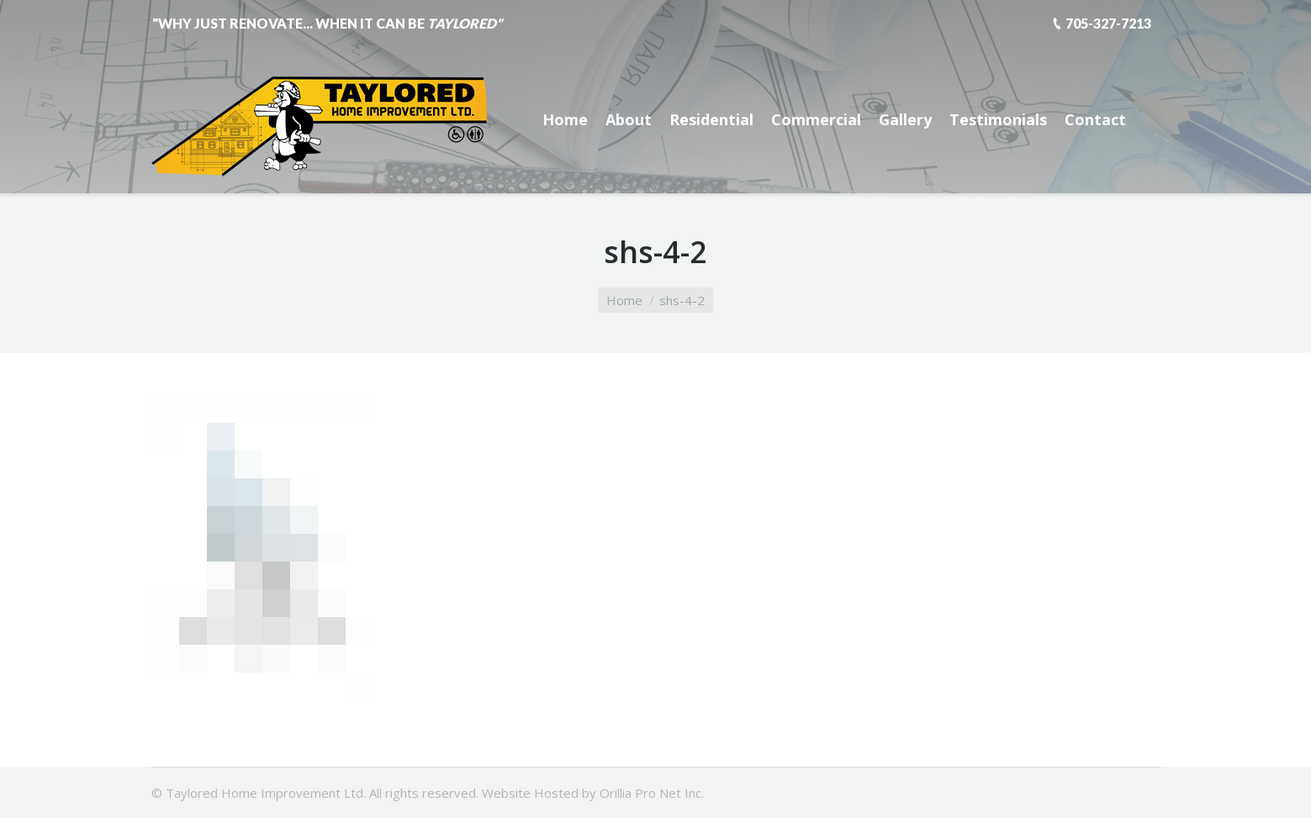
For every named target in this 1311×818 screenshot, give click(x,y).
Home (624, 300)
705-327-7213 (1108, 23)
